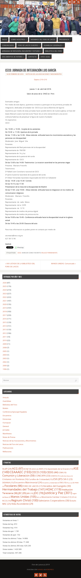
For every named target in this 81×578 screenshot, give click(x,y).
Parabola (40, 569)
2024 (5, 290)
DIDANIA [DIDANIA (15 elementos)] (8, 482)
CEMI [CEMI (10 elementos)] (62, 472)
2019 (5, 308)
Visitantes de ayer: (10, 535)
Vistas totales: (8, 549)
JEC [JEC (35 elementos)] (22, 493)
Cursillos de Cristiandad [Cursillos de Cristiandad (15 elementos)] (41, 479)
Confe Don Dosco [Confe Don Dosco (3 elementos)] (66, 476)
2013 (5, 329)
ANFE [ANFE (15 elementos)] (43, 468)
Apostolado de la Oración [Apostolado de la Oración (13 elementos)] (60, 469)
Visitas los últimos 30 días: (13, 542)
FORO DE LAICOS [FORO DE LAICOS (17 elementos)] (32, 486)
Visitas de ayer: (9, 531)
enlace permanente (49, 253)
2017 (5, 315)
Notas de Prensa (9, 437)
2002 (5, 362)
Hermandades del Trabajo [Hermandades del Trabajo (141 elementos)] (23, 489)
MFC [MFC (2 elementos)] (39, 497)
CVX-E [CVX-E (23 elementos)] (67, 479)
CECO (19, 253)
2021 (5, 301)
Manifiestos (7, 433)
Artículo (6, 397)
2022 (5, 297)
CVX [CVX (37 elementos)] (57, 479)
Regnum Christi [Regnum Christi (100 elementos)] (24, 500)
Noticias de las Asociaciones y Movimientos (44, 74)
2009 (5, 344)
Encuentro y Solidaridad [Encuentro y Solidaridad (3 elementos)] (50, 483)
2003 (5, 358)
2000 (5, 365)
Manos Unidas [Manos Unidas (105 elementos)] (23, 496)
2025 (5, 286)
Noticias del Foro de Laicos (13, 444)
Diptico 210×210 (40, 79)
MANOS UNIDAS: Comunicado (63, 263)
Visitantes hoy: (8, 527)
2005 (5, 351)
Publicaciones (8, 448)
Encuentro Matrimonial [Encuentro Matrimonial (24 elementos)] (28, 482)
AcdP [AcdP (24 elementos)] (7, 468)
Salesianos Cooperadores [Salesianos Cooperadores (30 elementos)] (54, 500)
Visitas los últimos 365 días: (13, 546)
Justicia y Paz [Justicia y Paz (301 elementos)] (58, 493)
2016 (5, 319)
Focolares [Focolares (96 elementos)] (13, 486)
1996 (5, 369)
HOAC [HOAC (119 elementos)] (53, 489)
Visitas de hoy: (8, 524)
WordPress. (50, 569)
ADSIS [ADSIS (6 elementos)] (35, 469)
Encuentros (7, 415)
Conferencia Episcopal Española (15, 412)
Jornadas (6, 430)
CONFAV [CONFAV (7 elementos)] (54, 476)
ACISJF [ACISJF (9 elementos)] (27, 469)
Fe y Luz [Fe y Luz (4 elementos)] (70, 483)
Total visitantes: (9, 553)
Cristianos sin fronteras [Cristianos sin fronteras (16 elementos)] (15, 479)
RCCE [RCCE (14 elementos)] (6, 500)
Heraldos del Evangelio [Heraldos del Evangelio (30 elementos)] (57, 486)
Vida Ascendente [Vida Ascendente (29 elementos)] (22, 503)
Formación (7, 423)
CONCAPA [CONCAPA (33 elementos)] (42, 475)
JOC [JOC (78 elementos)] (39, 493)
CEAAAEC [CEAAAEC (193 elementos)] (20, 472)
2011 (5, 337)
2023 (5, 293)
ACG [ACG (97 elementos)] (17, 468)
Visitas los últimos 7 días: (12, 538)
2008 (5, 347)
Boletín (5, 408)
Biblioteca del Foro (10, 405)
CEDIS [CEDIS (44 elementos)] (52, 472)
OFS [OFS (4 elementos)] (74, 497)
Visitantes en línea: (10, 520)
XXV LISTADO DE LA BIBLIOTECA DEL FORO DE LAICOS (20, 265)
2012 (5, 333)
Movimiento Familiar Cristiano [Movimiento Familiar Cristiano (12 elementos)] (56, 497)
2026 (5, 283)
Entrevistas (7, 419)
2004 (5, 355)
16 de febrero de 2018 (14, 74)
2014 (5, 326)
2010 (5, 340)
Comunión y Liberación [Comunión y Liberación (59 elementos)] (18, 475)
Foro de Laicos (12, 6)
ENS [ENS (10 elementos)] (63, 482)
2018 (5, 311)
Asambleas (7, 401)
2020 (5, 304)
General (6, 426)
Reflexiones (7, 451)
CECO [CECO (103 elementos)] (39, 472)
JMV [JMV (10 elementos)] (30, 493)
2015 (5, 322)
